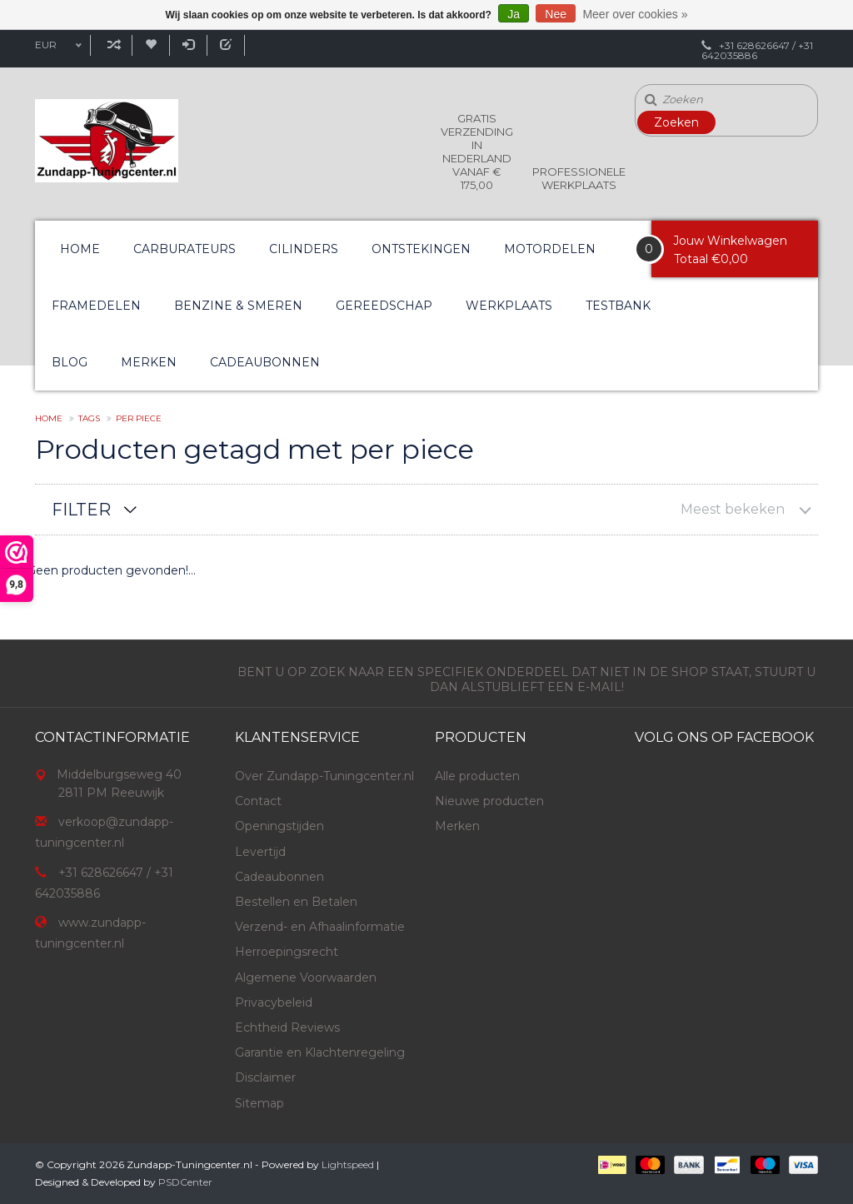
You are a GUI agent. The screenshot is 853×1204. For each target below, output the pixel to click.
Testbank (618, 305)
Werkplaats (509, 305)
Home (80, 248)
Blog (69, 362)
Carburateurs (184, 248)
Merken (149, 362)
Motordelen (550, 248)
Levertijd (260, 851)
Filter (81, 510)
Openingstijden (279, 825)
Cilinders (303, 248)
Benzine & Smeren (238, 305)
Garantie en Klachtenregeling (320, 1052)
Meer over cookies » (634, 14)
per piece (139, 418)
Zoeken (676, 122)
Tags (89, 418)
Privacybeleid (273, 1002)
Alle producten (477, 776)
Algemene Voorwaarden (306, 977)
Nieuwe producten (489, 801)
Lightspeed (348, 1164)
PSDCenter (185, 1182)
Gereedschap (384, 305)
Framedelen (96, 305)
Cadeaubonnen (265, 362)
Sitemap (259, 1103)
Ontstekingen (421, 248)
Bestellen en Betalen (296, 901)
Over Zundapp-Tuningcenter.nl (324, 776)
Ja (513, 14)
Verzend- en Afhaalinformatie (320, 926)
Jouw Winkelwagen (730, 240)
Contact (258, 801)
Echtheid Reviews (287, 1027)
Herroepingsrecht (286, 951)
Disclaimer (265, 1077)
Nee (555, 14)
